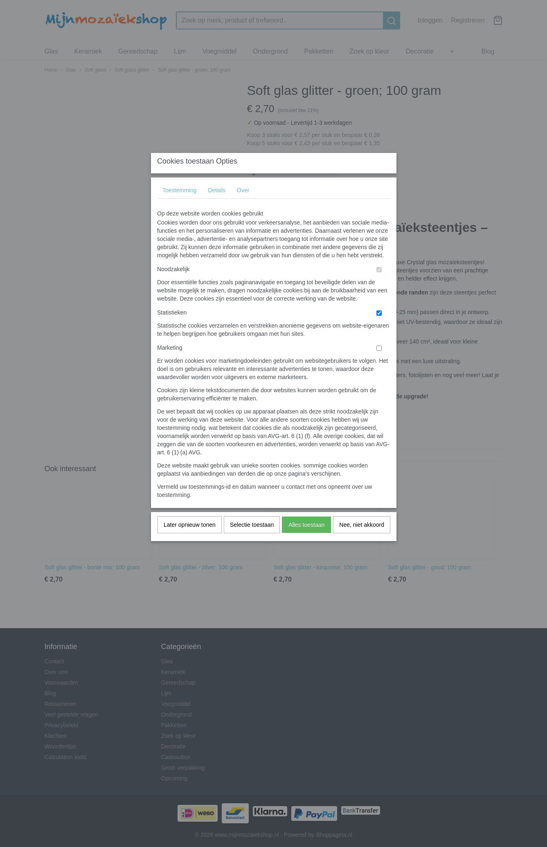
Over (243, 206)
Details (216, 206)
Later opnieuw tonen (190, 540)
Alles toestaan (306, 540)
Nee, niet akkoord (361, 540)
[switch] (379, 285)
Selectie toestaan (252, 540)
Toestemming (179, 206)
